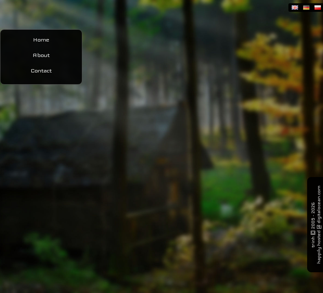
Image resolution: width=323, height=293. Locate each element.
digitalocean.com (318, 204)
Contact (41, 70)
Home (41, 39)
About (41, 55)
